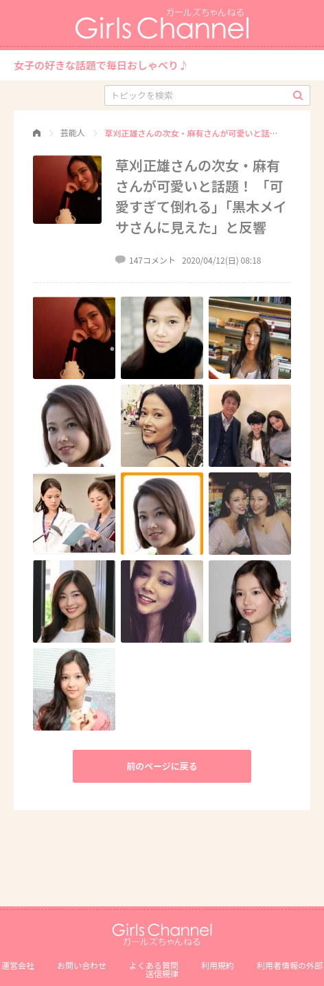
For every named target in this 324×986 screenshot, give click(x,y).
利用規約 (217, 965)
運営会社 (17, 965)
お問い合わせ (81, 965)
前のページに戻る (162, 765)
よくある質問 (153, 965)
